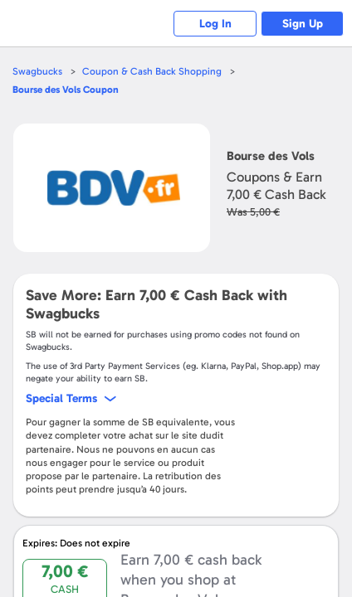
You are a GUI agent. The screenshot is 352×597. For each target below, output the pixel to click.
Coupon (65, 89)
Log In (215, 24)
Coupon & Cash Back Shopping (152, 71)
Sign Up (302, 24)
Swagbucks (37, 71)
